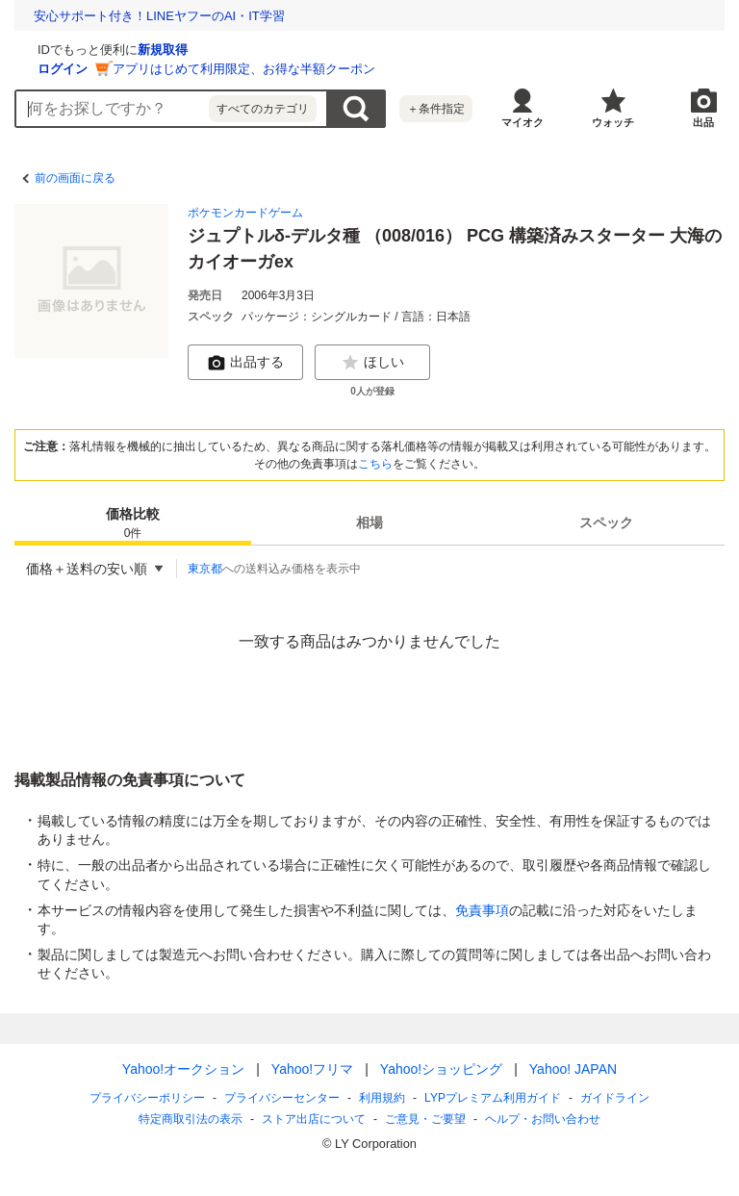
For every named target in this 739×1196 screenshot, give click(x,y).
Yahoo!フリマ (312, 1069)
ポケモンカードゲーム (245, 212)
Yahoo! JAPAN (573, 1069)
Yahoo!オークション (183, 1069)
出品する (245, 362)
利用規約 (382, 1098)
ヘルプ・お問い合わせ (542, 1119)
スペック (606, 522)
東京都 (205, 568)
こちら (375, 464)
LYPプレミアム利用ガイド (492, 1098)
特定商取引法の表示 (190, 1119)
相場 (369, 522)
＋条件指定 (436, 108)
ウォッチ (613, 122)
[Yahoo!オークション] (135, 47)
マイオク (522, 122)
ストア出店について (314, 1119)
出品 (703, 122)
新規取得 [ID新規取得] (392, 49)
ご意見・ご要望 (425, 1119)
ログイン (292, 69)
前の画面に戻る (75, 178)
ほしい (372, 362)
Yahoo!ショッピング (441, 1069)
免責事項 (482, 910)
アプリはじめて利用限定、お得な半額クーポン (473, 69)
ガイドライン (615, 1098)
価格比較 (133, 524)
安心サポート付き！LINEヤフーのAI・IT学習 (159, 16)
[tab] (132, 522)
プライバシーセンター (282, 1098)
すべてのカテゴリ (263, 108)
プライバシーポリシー (147, 1098)
